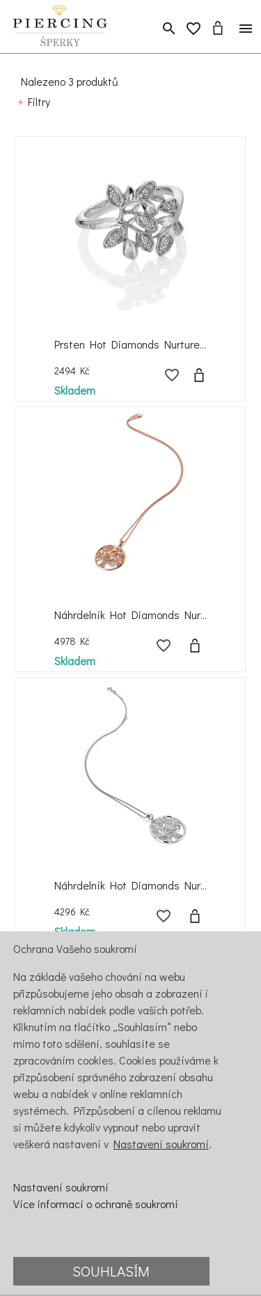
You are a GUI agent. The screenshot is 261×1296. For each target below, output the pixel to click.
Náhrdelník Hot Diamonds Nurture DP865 (155, 614)
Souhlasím (111, 1271)
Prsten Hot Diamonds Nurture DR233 (144, 344)
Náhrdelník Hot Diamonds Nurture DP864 (155, 885)
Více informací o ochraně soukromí (95, 1203)
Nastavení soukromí (161, 1143)
